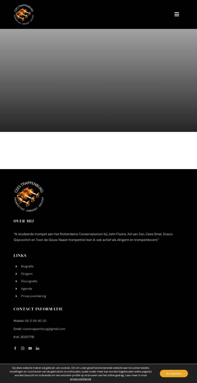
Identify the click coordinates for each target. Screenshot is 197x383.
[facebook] (15, 348)
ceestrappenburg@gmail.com (43, 329)
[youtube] (30, 348)
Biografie (27, 266)
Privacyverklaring (33, 296)
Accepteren (174, 373)
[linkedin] (37, 348)
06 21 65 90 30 (35, 321)
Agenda (26, 289)
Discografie (29, 281)
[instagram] (22, 348)
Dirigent (27, 274)
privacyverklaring (80, 379)
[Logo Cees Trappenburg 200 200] (24, 6)
